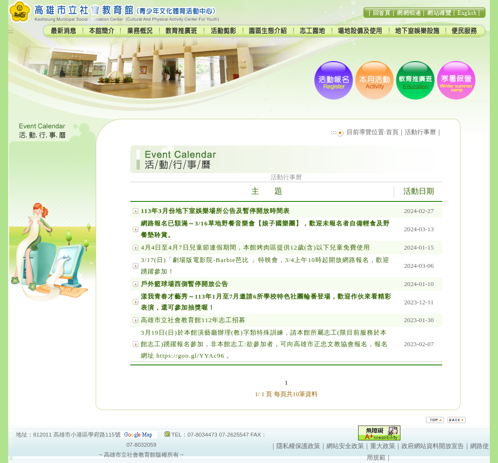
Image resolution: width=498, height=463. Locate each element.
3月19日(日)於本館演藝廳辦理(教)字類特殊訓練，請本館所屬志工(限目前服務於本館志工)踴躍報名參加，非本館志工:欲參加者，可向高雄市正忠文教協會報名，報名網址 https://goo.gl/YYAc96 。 (264, 344)
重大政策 (382, 446)
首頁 (392, 132)
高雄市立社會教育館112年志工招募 (193, 320)
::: (10, 31)
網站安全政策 (345, 446)
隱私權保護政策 (298, 446)
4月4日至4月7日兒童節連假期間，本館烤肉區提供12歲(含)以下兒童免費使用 (255, 247)
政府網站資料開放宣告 (432, 446)
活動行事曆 (420, 132)
